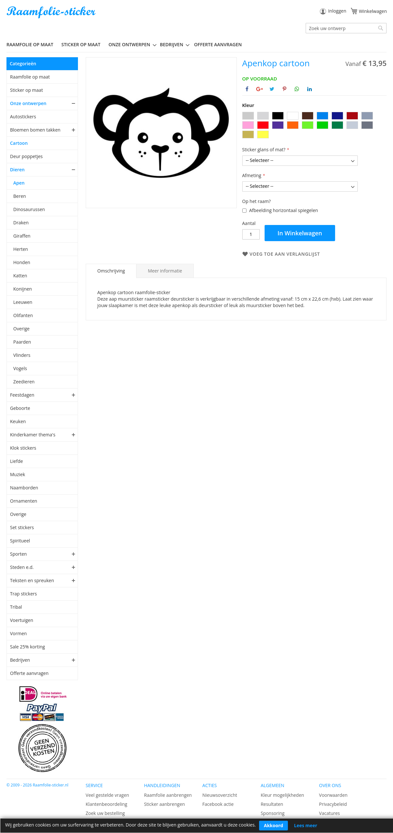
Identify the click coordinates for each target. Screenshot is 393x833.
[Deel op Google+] (259, 88)
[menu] (196, 44)
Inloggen (337, 11)
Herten (20, 249)
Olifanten (23, 315)
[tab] (111, 271)
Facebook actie (218, 804)
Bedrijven (20, 660)
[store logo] (51, 12)
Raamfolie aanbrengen (168, 795)
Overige (21, 329)
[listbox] (314, 126)
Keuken (18, 421)
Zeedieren (24, 382)
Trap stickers (23, 594)
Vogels (20, 368)
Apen (19, 183)
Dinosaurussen (29, 209)
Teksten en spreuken (32, 580)
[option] (248, 116)
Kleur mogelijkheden (282, 795)
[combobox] (346, 28)
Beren (19, 196)
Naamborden (24, 488)
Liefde (16, 461)
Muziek (17, 474)
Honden (21, 262)
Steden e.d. (22, 567)
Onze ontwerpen (28, 103)
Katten (20, 275)
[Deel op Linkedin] (309, 88)
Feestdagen (22, 395)
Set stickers (22, 527)
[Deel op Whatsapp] (297, 88)
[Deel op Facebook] (247, 88)
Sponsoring (273, 813)
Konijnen (22, 289)
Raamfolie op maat (30, 77)
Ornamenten (23, 501)
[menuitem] (32, 44)
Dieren (17, 169)
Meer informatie (165, 271)
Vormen (18, 633)
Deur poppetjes (26, 156)
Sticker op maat (26, 90)
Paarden (22, 342)
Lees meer (305, 825)
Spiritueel (20, 541)
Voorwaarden (333, 795)
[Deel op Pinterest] (284, 88)
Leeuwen (22, 302)
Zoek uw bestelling (105, 813)
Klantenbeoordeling (106, 804)
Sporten (18, 554)
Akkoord (273, 825)
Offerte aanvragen (29, 673)
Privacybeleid (333, 804)
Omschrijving (111, 271)
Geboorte (20, 408)
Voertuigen (21, 620)
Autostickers (23, 116)
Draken (20, 222)
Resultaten (272, 804)
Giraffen (21, 236)
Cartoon (19, 143)
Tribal (16, 607)
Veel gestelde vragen (107, 795)
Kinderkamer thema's (32, 435)
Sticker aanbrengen (164, 804)
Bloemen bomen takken (35, 130)
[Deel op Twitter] (271, 88)
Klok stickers (23, 448)
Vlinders (21, 355)
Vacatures (329, 813)
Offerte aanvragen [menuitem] (218, 44)
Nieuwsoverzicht (219, 795)
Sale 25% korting (27, 647)
